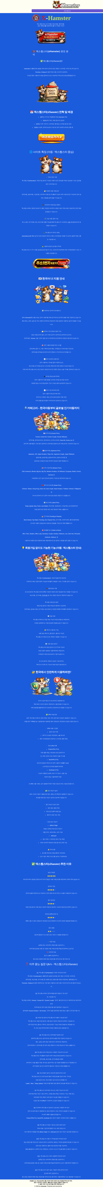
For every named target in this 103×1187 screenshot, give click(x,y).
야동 (69, 222)
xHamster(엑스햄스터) (43, 1181)
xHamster (43, 1186)
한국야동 (61, 24)
